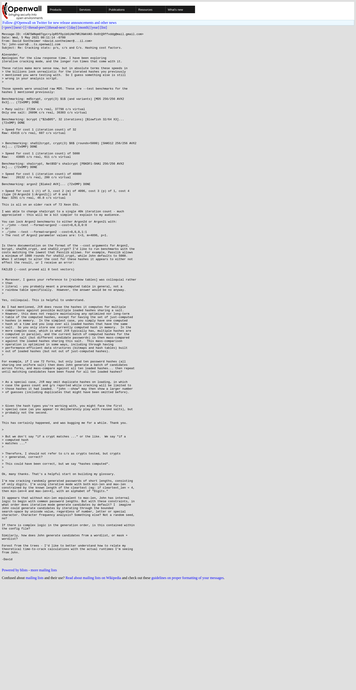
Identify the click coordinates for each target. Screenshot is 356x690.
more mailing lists (44, 676)
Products (55, 9)
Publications (117, 9)
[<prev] (7, 27)
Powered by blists (15, 676)
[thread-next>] (58, 27)
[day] (73, 27)
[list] (103, 27)
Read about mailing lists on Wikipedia (93, 684)
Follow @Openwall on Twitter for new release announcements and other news (59, 23)
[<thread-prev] (35, 27)
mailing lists (35, 684)
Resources (145, 9)
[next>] (19, 27)
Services (85, 9)
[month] (84, 27)
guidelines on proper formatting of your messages (187, 684)
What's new (175, 9)
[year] (95, 27)
